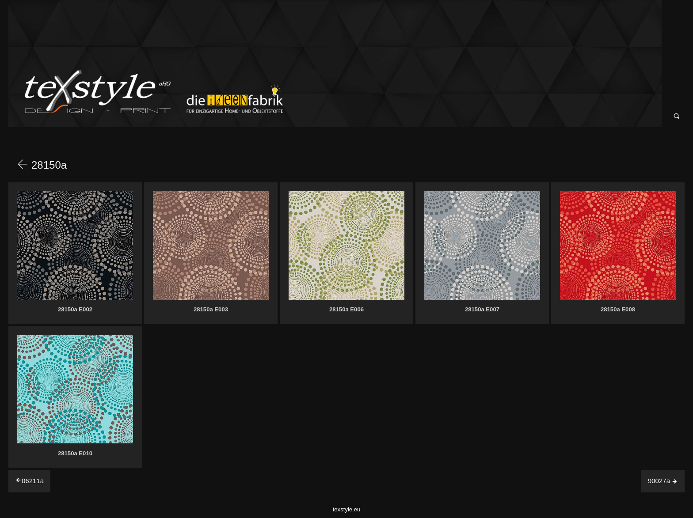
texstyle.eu (347, 509)
